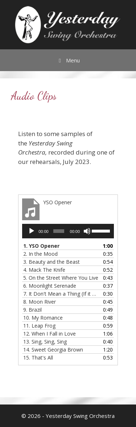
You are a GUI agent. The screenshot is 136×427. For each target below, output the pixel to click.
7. (60, 293)
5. (60, 277)
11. (39, 325)
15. (38, 357)
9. (32, 309)
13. (45, 341)
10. (43, 317)
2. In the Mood (40, 253)
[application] (68, 231)
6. (49, 285)
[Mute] (87, 231)
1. (41, 245)
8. (39, 301)
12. (49, 333)
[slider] (58, 231)
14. (53, 349)
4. (44, 269)
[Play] (31, 231)
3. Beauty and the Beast (51, 261)
